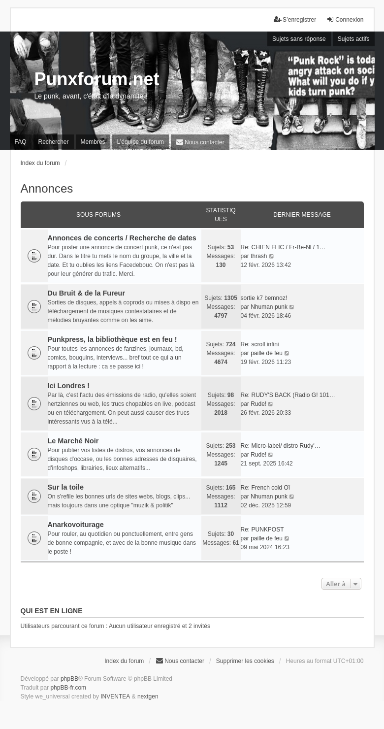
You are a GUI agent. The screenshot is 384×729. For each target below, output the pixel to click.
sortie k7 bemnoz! (264, 298)
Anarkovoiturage (76, 525)
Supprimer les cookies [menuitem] (245, 661)
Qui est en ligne (52, 611)
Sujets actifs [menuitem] (354, 38)
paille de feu (267, 353)
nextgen (148, 696)
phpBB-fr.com (68, 687)
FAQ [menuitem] (21, 141)
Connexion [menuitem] (344, 19)
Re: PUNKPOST (262, 529)
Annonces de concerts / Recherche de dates (122, 238)
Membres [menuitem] (93, 141)
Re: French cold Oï (265, 487)
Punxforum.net (97, 79)
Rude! (258, 403)
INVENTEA (115, 696)
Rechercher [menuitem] (53, 141)
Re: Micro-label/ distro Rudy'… (280, 445)
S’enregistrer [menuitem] (295, 19)
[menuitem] (200, 142)
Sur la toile (66, 487)
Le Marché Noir (73, 441)
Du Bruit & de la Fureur (87, 293)
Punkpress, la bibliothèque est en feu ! (112, 339)
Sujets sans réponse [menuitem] (299, 38)
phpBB (69, 678)
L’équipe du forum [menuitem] (140, 141)
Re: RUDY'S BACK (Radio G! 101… (288, 395)
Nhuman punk (269, 306)
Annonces (47, 188)
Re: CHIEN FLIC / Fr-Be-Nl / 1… (283, 247)
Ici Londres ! (69, 386)
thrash (259, 256)
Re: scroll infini (260, 344)
